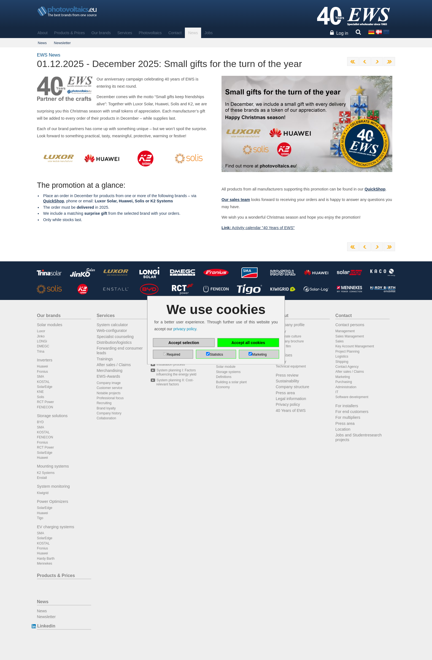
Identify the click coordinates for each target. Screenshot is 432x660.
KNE (40, 392)
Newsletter (62, 43)
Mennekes (44, 563)
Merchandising (110, 370)
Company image (109, 383)
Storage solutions (52, 416)
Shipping (341, 362)
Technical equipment (291, 366)
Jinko (41, 336)
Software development (351, 397)
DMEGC (43, 346)
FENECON (45, 407)
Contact (175, 33)
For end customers (351, 411)
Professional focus (110, 398)
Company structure (292, 387)
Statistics (216, 354)
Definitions (223, 377)
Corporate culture (288, 336)
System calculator (112, 325)
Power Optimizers (52, 501)
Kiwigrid (42, 493)
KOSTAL (43, 382)
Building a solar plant (231, 382)
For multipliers (347, 417)
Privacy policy (288, 404)
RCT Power (45, 402)
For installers (346, 406)
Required (173, 354)
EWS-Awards (108, 376)
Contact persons (349, 325)
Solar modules (49, 325)
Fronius (42, 372)
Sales (339, 341)
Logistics (341, 356)
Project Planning (347, 351)
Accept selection (183, 342)
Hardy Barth (46, 558)
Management (345, 331)
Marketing (342, 377)
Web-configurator (112, 330)
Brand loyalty (106, 408)
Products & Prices (69, 33)
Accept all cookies (248, 342)
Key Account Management (354, 346)
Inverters (44, 360)
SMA (40, 377)
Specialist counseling (115, 336)
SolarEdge (44, 387)
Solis (40, 397)
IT (336, 392)
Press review (287, 375)
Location (342, 429)
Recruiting (104, 403)
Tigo (40, 518)
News (193, 33)
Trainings (105, 359)
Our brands (101, 33)
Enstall (42, 478)
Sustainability (287, 381)
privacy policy (184, 329)
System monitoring (53, 486)
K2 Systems (46, 473)
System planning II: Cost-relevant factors (174, 382)
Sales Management (349, 336)
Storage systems (228, 372)
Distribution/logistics (114, 342)
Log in (342, 33)
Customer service (109, 388)
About (42, 33)
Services (124, 33)
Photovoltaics (150, 33)
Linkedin (46, 626)
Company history (109, 413)
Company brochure (290, 341)
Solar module (226, 367)
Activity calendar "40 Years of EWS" (258, 228)
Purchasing (343, 382)
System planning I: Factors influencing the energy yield (176, 372)
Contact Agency (346, 367)
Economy (223, 387)
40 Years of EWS (291, 410)
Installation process (170, 364)
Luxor (41, 331)
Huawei (42, 366)
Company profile (290, 325)
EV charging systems (55, 527)
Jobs (208, 33)
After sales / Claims (114, 365)
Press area (285, 393)
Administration (345, 387)
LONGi (42, 341)
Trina (40, 351)
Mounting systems (53, 466)
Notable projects (109, 393)
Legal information (291, 398)
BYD (40, 422)
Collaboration (106, 418)
